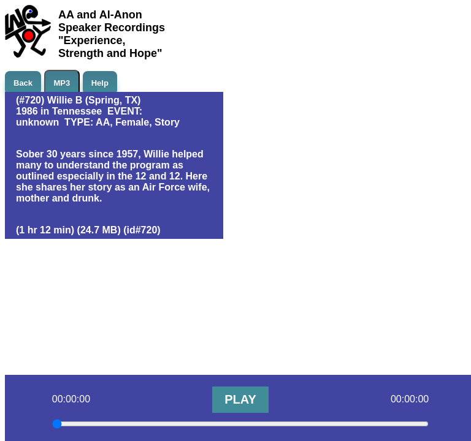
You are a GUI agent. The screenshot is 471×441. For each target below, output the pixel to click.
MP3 (62, 83)
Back (23, 83)
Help (100, 83)
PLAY (240, 399)
